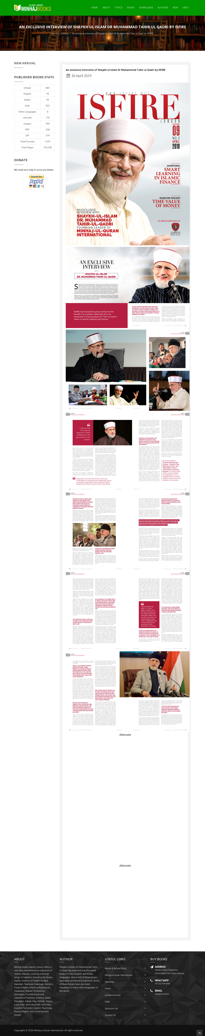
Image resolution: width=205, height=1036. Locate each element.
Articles (64, 33)
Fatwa (108, 988)
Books (131, 7)
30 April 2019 (79, 75)
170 (48, 117)
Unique (27, 87)
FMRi (107, 1002)
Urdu (186, 7)
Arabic (27, 99)
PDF (27, 129)
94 (47, 93)
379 (48, 135)
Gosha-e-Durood (112, 995)
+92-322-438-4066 (162, 984)
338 (48, 129)
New (175, 7)
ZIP (27, 135)
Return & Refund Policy (116, 968)
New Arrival (25, 63)
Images (27, 123)
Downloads (146, 7)
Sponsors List (111, 1008)
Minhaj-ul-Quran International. (49, 1030)
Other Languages (27, 111)
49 (47, 99)
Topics (119, 7)
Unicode (27, 117)
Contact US (110, 1015)
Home (94, 7)
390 (48, 123)
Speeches (109, 982)
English (27, 93)
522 (48, 105)
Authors (163, 7)
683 (48, 87)
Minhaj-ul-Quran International (118, 975)
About (106, 7)
